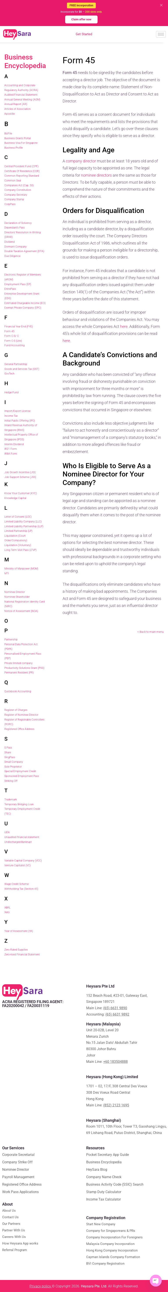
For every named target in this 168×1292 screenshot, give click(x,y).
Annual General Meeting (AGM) (22, 99)
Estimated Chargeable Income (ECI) (25, 303)
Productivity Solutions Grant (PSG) (24, 668)
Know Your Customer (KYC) (20, 493)
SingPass (9, 757)
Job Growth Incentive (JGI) (20, 472)
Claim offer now (81, 19)
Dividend (9, 241)
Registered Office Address (19, 729)
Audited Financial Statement (20, 94)
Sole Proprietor (13, 766)
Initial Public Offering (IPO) (19, 420)
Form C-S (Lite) (13, 340)
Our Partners (11, 1224)
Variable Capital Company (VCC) (23, 860)
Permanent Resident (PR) (19, 672)
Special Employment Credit (20, 771)
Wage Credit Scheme (16, 884)
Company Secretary (15, 194)
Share (7, 752)
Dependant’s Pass (14, 227)
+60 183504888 (115, 1062)
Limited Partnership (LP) (18, 531)
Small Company (13, 761)
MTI (6, 573)
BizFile (8, 133)
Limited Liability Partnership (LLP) (23, 526)
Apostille (9, 113)
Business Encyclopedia (25, 61)
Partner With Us (13, 1230)
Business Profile (13, 147)
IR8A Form (10, 453)
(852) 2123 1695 (116, 1105)
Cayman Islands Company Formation (113, 1257)
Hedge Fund (11, 392)
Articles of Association (17, 109)
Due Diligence (12, 256)
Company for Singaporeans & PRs (110, 1231)
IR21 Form (10, 448)
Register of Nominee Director (21, 714)
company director (81, 161)
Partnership (11, 639)
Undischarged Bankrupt (18, 842)
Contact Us (10, 1217)
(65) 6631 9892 (117, 1014)
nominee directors (96, 175)
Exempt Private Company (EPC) (22, 307)
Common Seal (12, 180)
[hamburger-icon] (161, 34)
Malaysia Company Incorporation (110, 1244)
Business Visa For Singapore (20, 142)
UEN (7, 832)
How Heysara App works (20, 1243)
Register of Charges (15, 710)
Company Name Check (103, 1177)
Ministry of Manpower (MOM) (21, 568)
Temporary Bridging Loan (19, 804)
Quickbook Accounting (17, 691)
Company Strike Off (17, 1162)
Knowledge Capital (15, 498)
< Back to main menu (150, 631)
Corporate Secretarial (18, 1155)
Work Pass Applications (20, 1192)
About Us (9, 1211)
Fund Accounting (14, 345)
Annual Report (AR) (15, 104)
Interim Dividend (14, 444)
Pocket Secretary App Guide (107, 1155)
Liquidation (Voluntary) (17, 545)
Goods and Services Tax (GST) (21, 369)
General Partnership (15, 364)
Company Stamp (14, 199)
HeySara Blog (96, 1169)
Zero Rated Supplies (16, 949)
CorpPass (10, 204)
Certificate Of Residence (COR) (22, 171)
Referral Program (14, 1250)
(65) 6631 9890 (115, 1008)
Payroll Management (18, 1177)
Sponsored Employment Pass (21, 776)
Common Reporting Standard (21, 175)
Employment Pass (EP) (17, 284)
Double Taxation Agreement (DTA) (24, 251)
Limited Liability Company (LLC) (23, 521)
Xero (7, 912)
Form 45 (9, 331)
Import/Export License (17, 411)
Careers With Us (14, 1237)
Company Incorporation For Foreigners (114, 1237)
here (124, 326)
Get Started (84, 34)
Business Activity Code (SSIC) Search (115, 1184)
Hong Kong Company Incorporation (112, 1250)
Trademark (10, 799)
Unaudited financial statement (21, 837)
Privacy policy (41, 1286)
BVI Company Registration (105, 1264)
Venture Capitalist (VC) (17, 865)
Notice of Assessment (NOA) (21, 611)
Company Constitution (17, 190)
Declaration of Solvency (18, 223)
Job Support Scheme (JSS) (20, 477)
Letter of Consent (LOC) (18, 516)
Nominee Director (14, 592)
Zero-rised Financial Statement (22, 954)
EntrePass (10, 288)
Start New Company (100, 1224)
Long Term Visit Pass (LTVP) (20, 550)
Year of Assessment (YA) (18, 931)
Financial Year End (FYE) (18, 326)
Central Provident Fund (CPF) (21, 166)
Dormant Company (15, 246)
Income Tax (11, 415)
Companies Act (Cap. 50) (19, 185)
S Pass (8, 747)
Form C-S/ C (11, 336)
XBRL (7, 907)
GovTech (9, 373)
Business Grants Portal (17, 138)
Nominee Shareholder (17, 596)
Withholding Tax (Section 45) (21, 888)
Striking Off (11, 780)
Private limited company (18, 663)
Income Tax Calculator (103, 1199)
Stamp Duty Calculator (103, 1192)
